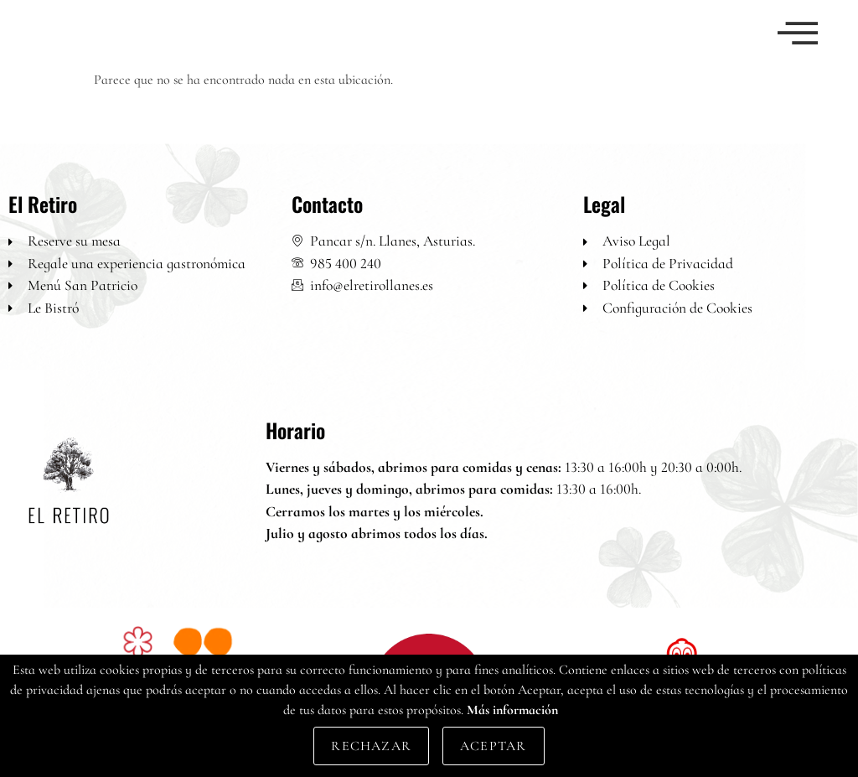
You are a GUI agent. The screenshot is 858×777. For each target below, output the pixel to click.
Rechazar (371, 746)
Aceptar (493, 746)
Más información (512, 710)
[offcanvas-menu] (798, 34)
